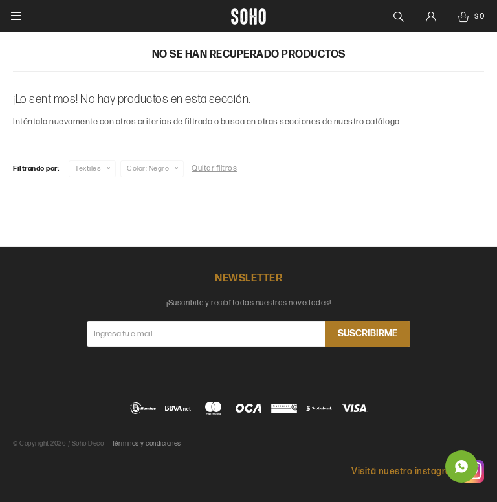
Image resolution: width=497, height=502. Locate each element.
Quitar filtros (214, 168)
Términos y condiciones (146, 444)
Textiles (88, 168)
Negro (148, 168)
